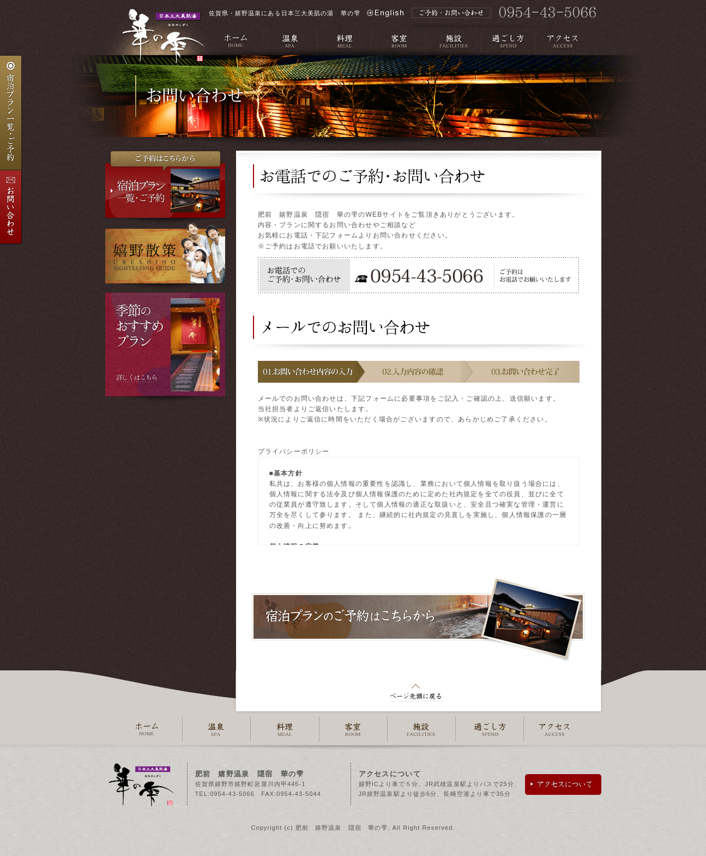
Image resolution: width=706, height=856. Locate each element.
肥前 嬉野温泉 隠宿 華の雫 (341, 827)
